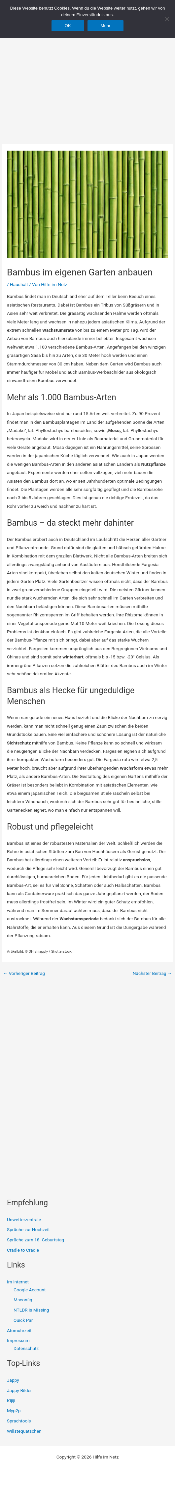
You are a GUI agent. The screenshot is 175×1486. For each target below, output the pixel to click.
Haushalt (19, 284)
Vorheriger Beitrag (24, 973)
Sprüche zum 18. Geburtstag (35, 1239)
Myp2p (13, 1410)
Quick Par (23, 1320)
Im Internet (18, 1281)
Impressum (18, 1340)
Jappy (13, 1380)
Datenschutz (26, 1348)
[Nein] (166, 19)
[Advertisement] (87, 76)
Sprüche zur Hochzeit (28, 1229)
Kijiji (11, 1400)
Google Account (30, 1289)
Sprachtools (19, 1420)
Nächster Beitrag (152, 973)
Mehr (106, 25)
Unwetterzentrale (24, 1219)
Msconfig (23, 1299)
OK (68, 25)
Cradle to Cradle (23, 1250)
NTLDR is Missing (31, 1310)
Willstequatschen (24, 1431)
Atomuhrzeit (19, 1330)
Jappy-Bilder (19, 1390)
